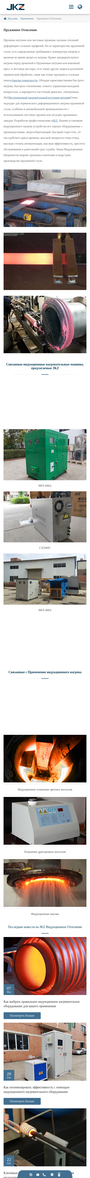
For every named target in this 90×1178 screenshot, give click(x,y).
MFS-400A (45, 610)
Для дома (13, 18)
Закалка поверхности (25, 80)
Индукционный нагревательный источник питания (39, 97)
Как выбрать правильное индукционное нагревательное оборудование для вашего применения (42, 1004)
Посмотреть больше (22, 1015)
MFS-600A (45, 485)
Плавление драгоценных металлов (45, 851)
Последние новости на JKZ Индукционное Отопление (45, 927)
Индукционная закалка (45, 913)
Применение (27, 18)
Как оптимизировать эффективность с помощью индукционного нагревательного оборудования (36, 1090)
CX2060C (45, 547)
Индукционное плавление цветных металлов (45, 789)
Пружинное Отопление (49, 18)
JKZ (55, 120)
